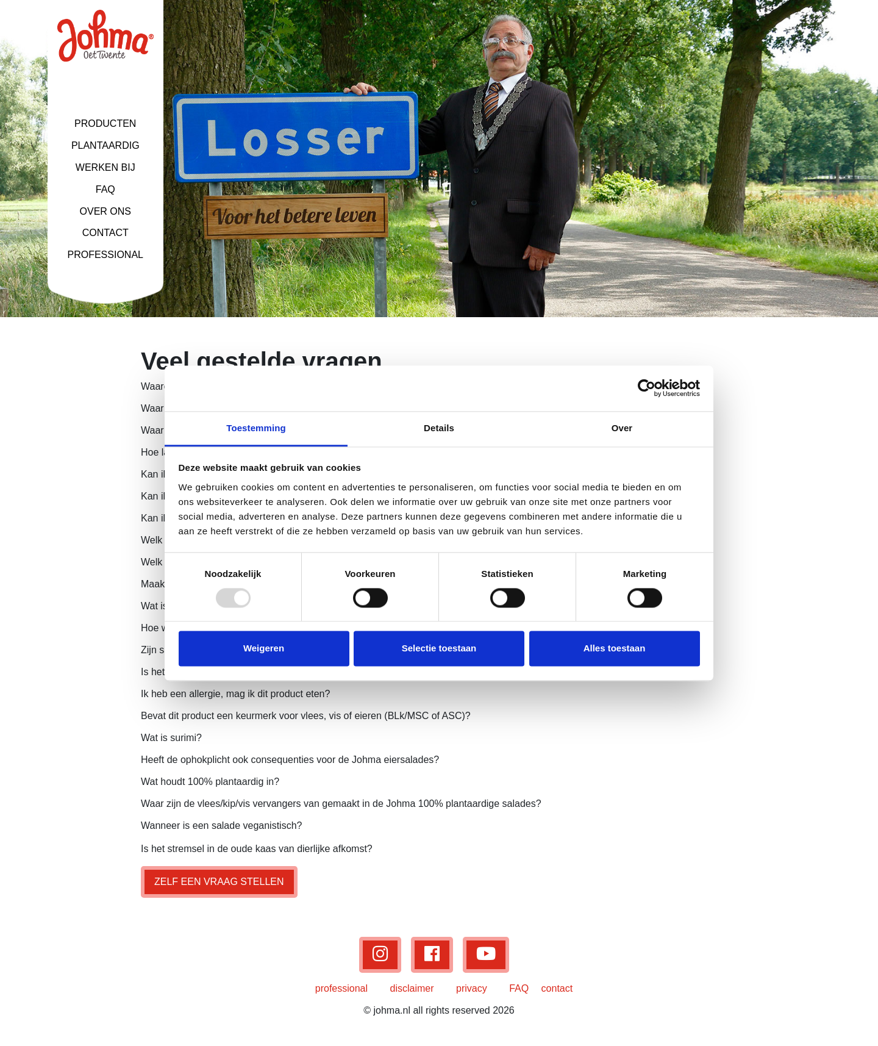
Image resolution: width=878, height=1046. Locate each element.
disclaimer (412, 988)
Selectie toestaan (439, 648)
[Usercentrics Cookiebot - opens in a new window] (646, 388)
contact (557, 988)
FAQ (105, 189)
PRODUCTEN (105, 123)
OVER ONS (105, 211)
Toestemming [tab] (256, 428)
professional (341, 988)
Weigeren (263, 648)
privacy (471, 988)
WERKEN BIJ (105, 167)
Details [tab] (439, 428)
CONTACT (105, 232)
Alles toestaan (615, 648)
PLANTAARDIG (105, 145)
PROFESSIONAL (105, 254)
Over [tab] (622, 428)
